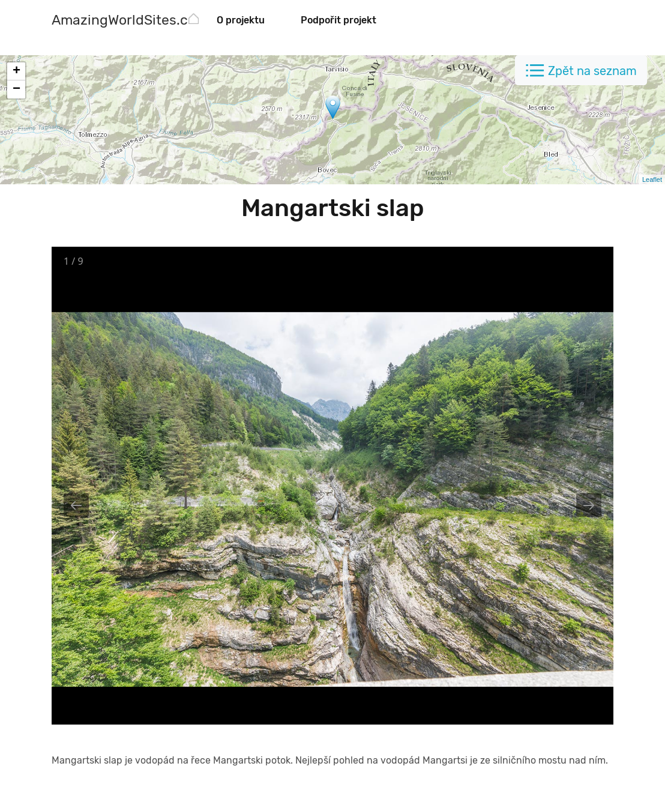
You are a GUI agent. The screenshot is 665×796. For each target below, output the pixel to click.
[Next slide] (588, 505)
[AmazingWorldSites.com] (130, 21)
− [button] (16, 89)
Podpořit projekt (338, 20)
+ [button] (16, 71)
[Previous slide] (76, 505)
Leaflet (652, 179)
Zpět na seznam (592, 71)
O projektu (241, 20)
